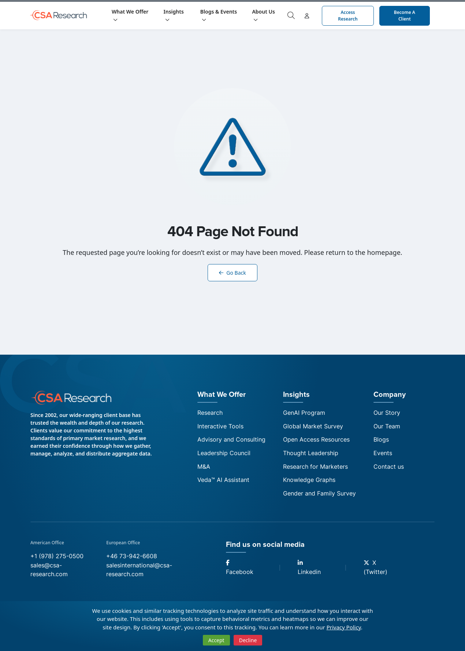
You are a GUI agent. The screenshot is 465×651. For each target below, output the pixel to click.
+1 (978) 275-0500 (56, 559)
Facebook (239, 571)
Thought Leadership (310, 454)
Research (210, 413)
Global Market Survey (313, 427)
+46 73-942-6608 (131, 559)
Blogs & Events (218, 15)
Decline (248, 640)
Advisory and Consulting (231, 441)
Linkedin (309, 571)
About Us (263, 15)
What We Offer (130, 15)
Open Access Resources (316, 441)
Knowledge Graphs (309, 482)
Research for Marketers (315, 468)
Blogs (381, 441)
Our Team (386, 427)
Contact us (388, 468)
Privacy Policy (344, 627)
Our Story (386, 413)
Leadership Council (223, 454)
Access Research (347, 15)
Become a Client (404, 15)
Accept (216, 640)
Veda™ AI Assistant (223, 482)
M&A (203, 468)
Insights (174, 15)
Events (382, 454)
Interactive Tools (220, 427)
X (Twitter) (375, 570)
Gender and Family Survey (319, 496)
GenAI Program (304, 413)
